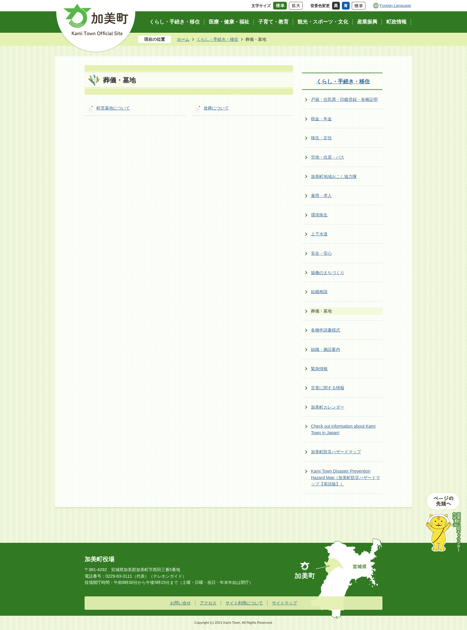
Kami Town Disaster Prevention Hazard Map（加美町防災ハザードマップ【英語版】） (345, 477)
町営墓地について (113, 108)
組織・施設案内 (325, 349)
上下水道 (319, 234)
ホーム (183, 39)
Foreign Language (395, 5)
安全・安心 (321, 253)
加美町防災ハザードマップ (336, 451)
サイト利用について (244, 603)
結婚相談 (319, 291)
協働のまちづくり (327, 272)
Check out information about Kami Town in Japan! (343, 429)
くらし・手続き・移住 (217, 39)
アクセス (208, 603)
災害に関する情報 (327, 387)
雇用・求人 (321, 195)
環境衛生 (319, 214)
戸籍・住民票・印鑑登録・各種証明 (344, 99)
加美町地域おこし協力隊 (334, 176)
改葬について (216, 108)
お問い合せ (180, 603)
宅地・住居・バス (327, 157)
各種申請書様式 (325, 330)
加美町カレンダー (327, 407)
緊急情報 (319, 368)
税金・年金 (321, 118)
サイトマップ (284, 603)
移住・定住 (321, 137)
